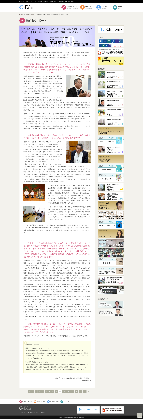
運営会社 (43, 412)
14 (76, 391)
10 (60, 391)
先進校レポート (30, 14)
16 (84, 391)
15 (80, 391)
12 (68, 391)
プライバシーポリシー (32, 412)
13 (72, 391)
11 (64, 391)
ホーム (21, 412)
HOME (21, 14)
